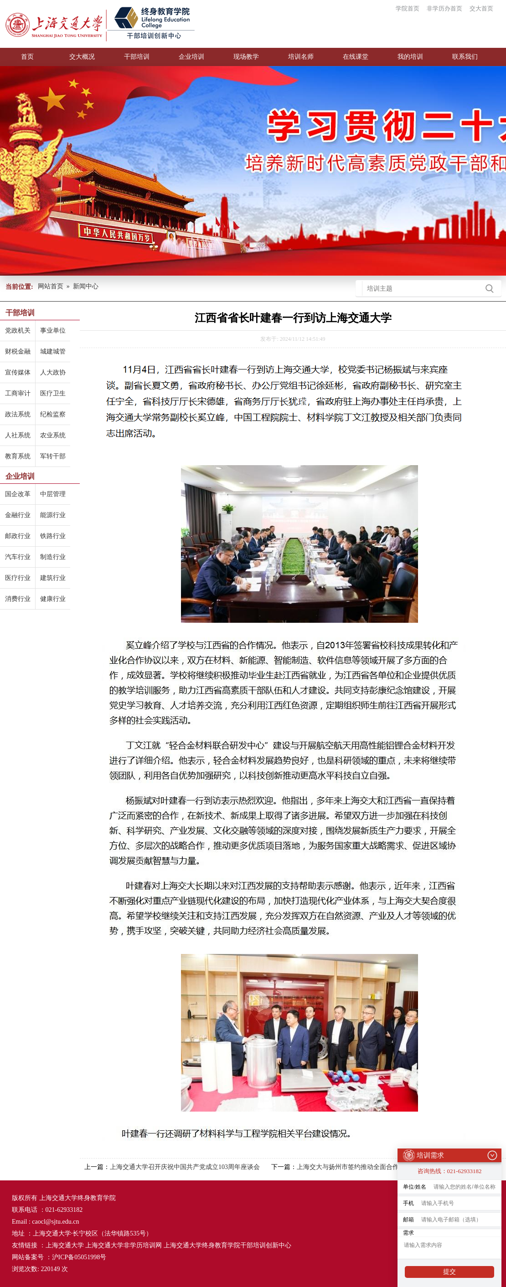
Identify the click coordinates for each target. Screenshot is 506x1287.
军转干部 (53, 456)
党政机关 (18, 330)
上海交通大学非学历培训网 (123, 1245)
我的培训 (410, 56)
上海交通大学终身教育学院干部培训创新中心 (227, 1245)
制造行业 (53, 557)
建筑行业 (53, 577)
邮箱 (408, 1217)
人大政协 (53, 372)
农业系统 (53, 435)
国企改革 (18, 494)
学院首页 (407, 8)
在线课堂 (355, 56)
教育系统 (18, 456)
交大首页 (481, 8)
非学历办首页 (444, 8)
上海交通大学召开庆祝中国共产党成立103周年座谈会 (185, 1167)
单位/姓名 (414, 1184)
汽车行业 (18, 557)
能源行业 (53, 515)
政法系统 (18, 414)
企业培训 (191, 56)
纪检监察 (53, 414)
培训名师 (301, 56)
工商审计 (18, 393)
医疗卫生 (53, 393)
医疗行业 (18, 577)
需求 (408, 1230)
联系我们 (465, 56)
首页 (27, 56)
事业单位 (53, 330)
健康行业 (53, 598)
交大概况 (82, 56)
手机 (408, 1200)
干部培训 (137, 56)
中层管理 (53, 494)
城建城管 (53, 351)
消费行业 (18, 598)
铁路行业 (53, 536)
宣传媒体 (18, 372)
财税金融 (18, 351)
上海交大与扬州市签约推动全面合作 (348, 1167)
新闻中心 (85, 286)
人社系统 (18, 435)
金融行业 (18, 515)
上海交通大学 (65, 1245)
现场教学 (246, 56)
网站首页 (50, 286)
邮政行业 (18, 536)
